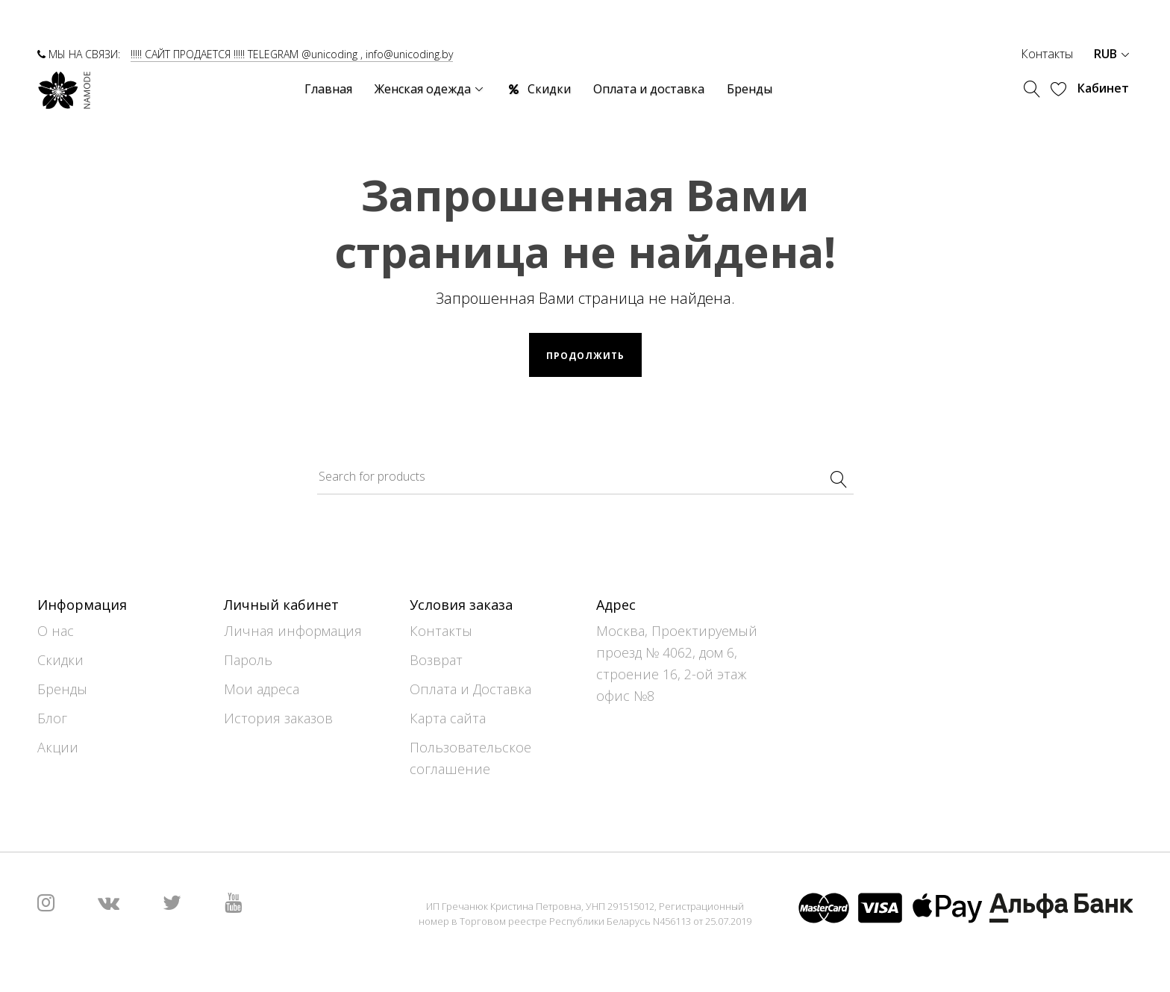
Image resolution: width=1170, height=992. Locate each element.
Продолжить (585, 355)
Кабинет (1103, 88)
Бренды (62, 689)
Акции (57, 747)
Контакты (1047, 54)
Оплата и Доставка (470, 689)
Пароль (248, 660)
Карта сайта (448, 718)
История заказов (278, 718)
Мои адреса (261, 689)
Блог (52, 718)
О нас (55, 631)
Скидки (60, 660)
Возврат (436, 660)
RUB (1111, 54)
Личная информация (293, 631)
